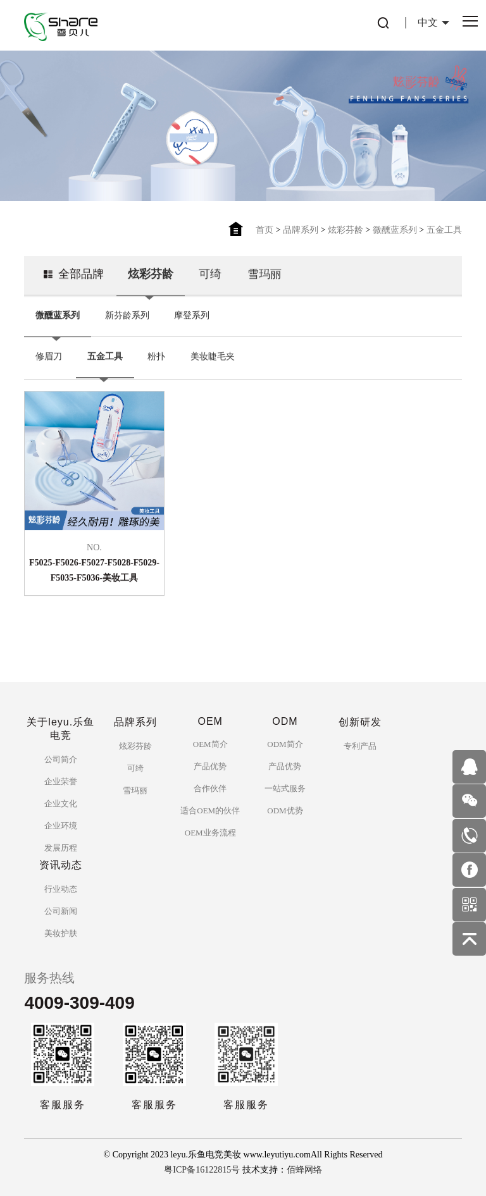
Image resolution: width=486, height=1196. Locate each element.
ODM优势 (284, 810)
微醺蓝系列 (395, 230)
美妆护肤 (60, 933)
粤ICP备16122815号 (202, 1169)
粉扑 (156, 365)
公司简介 (60, 759)
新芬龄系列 (127, 324)
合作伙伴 (210, 788)
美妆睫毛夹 (212, 365)
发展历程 (60, 848)
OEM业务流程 (210, 832)
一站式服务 (285, 788)
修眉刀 (48, 365)
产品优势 (210, 766)
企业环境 (60, 825)
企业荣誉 (60, 781)
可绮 (210, 282)
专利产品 (360, 746)
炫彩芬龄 (345, 230)
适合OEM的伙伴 (210, 810)
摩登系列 (191, 324)
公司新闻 (60, 911)
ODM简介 (284, 744)
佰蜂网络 (304, 1169)
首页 (264, 230)
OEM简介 (210, 744)
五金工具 (444, 230)
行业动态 (60, 889)
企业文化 (60, 803)
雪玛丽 (264, 282)
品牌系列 (300, 230)
